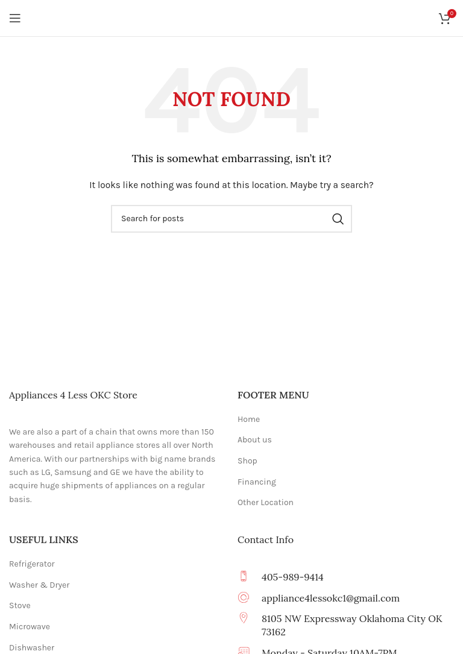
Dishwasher (31, 648)
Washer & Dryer (39, 585)
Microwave (29, 626)
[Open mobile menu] (15, 18)
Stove (20, 605)
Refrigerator (32, 564)
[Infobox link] (346, 598)
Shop (247, 461)
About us (255, 440)
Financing (257, 482)
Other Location (266, 502)
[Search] (231, 219)
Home (249, 419)
